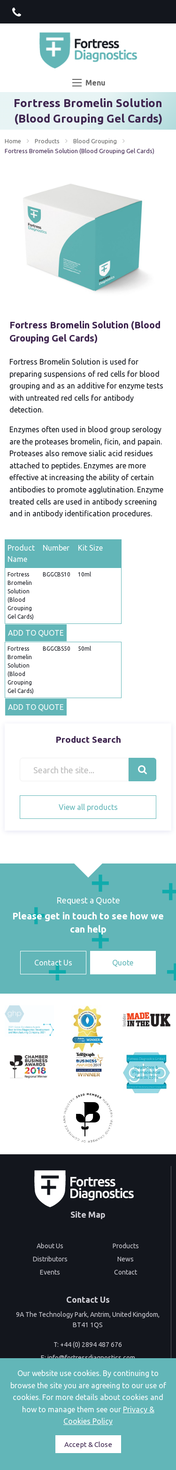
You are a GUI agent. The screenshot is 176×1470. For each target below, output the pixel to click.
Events (50, 1272)
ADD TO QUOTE (36, 633)
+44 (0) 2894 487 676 (91, 1344)
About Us (50, 1246)
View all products (88, 807)
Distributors (50, 1259)
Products (47, 141)
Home (13, 141)
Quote (122, 962)
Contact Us (53, 962)
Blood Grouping (95, 141)
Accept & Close (88, 1444)
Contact (125, 1272)
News (125, 1259)
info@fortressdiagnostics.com (91, 1357)
